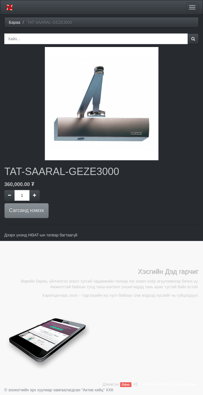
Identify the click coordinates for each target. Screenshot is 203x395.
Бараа (14, 22)
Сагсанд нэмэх (26, 210)
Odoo (125, 384)
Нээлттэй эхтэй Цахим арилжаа (168, 384)
